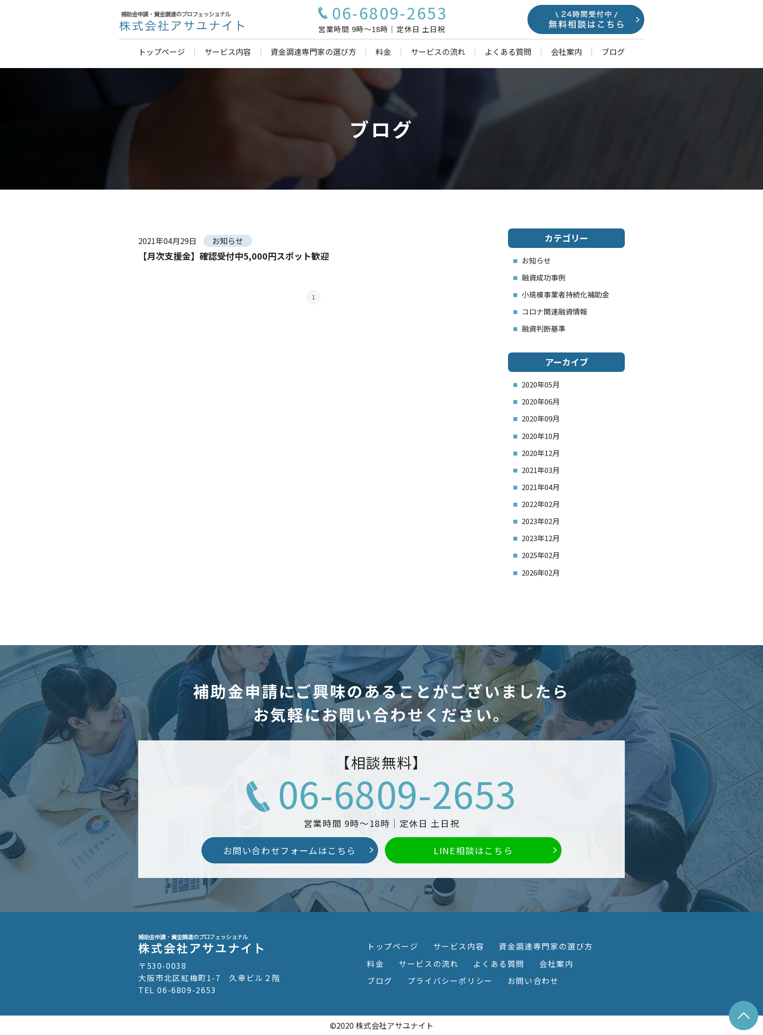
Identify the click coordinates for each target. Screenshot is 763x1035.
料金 (383, 51)
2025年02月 (541, 555)
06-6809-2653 (397, 793)
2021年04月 (541, 487)
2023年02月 (541, 521)
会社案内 (566, 51)
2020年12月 (541, 453)
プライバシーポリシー (450, 980)
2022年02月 (541, 504)
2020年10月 (541, 436)
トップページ (161, 51)
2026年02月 (541, 572)
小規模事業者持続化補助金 (565, 294)
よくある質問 (508, 51)
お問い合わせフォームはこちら (289, 850)
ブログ (613, 51)
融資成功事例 (543, 277)
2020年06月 (541, 401)
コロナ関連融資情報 (554, 311)
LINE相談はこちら (473, 850)
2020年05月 (541, 384)
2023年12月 (541, 538)
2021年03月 (541, 470)
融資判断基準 (543, 328)
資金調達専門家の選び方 (313, 51)
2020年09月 (541, 418)
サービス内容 (227, 51)
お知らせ (536, 260)
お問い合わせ (533, 980)
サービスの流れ (438, 51)
